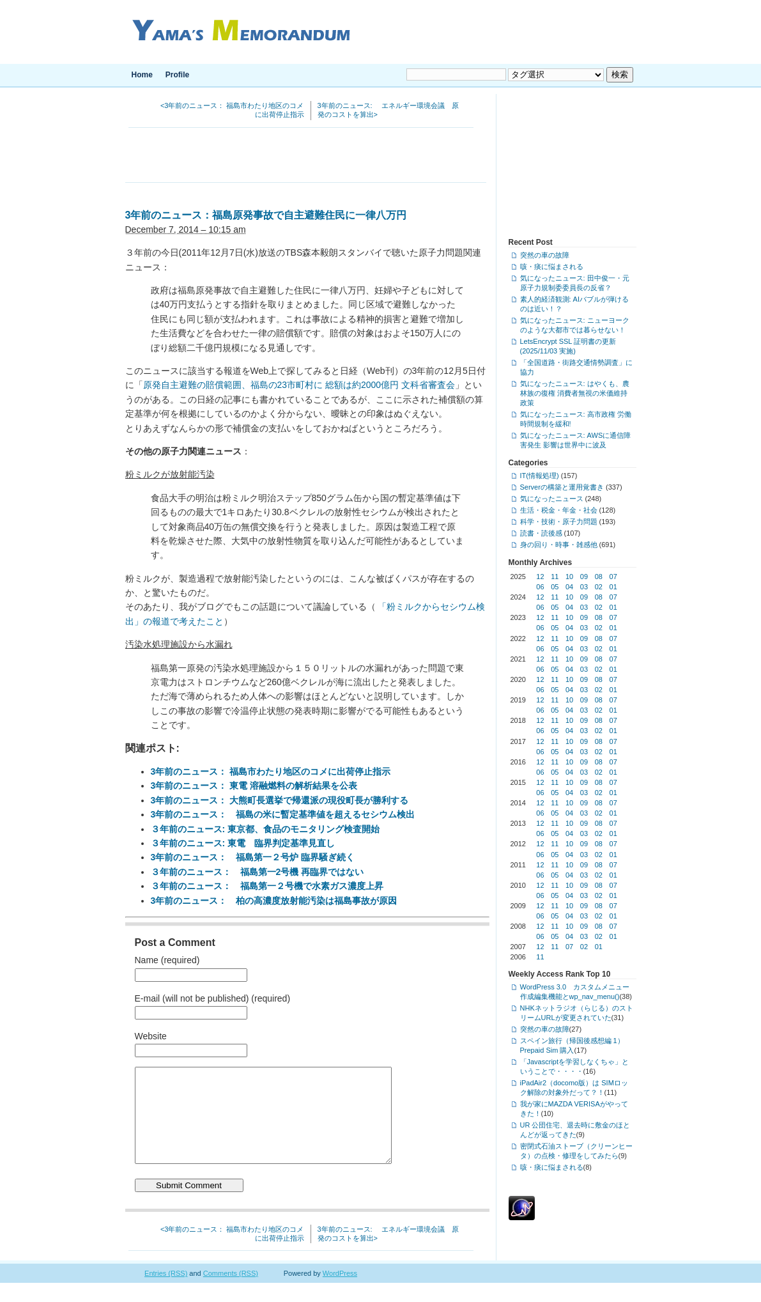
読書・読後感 (541, 533)
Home (142, 74)
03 (584, 587)
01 (613, 587)
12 (540, 576)
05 (554, 587)
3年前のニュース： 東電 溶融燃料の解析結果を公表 (254, 785)
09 (584, 576)
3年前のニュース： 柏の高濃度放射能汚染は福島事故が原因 (274, 900)
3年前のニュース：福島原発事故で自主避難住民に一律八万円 (266, 215)
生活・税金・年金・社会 (558, 510)
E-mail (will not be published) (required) (213, 998)
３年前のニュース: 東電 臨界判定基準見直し (243, 843)
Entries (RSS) (165, 1292)
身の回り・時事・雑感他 (558, 544)
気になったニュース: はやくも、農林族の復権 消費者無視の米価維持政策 (574, 393)
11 (554, 576)
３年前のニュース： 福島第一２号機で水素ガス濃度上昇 (267, 886)
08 (599, 576)
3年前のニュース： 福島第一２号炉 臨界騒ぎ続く (253, 857)
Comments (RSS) (230, 1292)
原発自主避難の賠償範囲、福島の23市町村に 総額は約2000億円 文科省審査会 (299, 385)
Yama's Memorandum (238, 32)
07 (613, 576)
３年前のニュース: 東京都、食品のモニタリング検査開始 (265, 829)
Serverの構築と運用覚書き (562, 487)
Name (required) (167, 960)
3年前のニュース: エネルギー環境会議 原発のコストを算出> (388, 110)
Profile (177, 74)
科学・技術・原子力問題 (558, 521)
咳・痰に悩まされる (551, 266)
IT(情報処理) (539, 475)
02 (599, 587)
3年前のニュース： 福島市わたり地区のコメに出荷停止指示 (271, 771)
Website (151, 1036)
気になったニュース (551, 498)
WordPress (340, 1292)
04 (569, 587)
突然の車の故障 (544, 255)
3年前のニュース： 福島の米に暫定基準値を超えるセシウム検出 (283, 814)
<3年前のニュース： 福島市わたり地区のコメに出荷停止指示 (232, 110)
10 (569, 576)
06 (540, 587)
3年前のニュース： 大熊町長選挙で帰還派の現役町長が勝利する (280, 800)
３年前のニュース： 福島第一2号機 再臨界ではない (257, 872)
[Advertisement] (305, 156)
